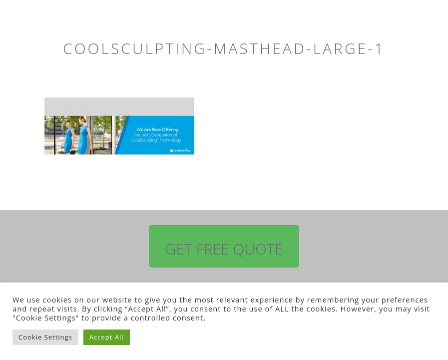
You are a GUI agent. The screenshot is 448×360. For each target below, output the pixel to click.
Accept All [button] (106, 337)
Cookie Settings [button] (45, 337)
